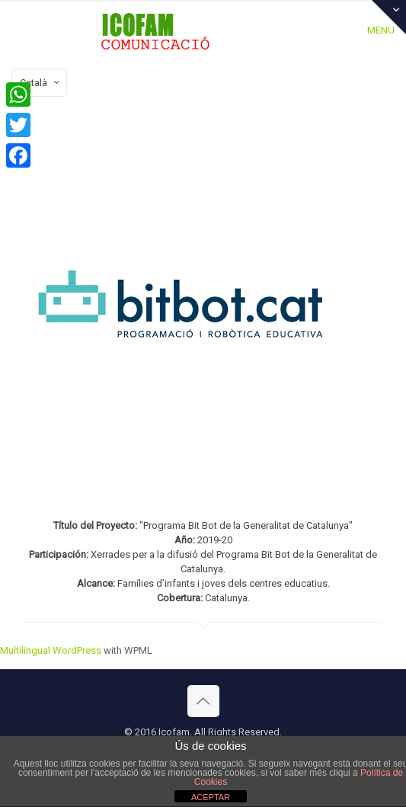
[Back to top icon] (203, 701)
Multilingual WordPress (50, 650)
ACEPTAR (210, 797)
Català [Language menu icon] (41, 82)
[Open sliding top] (389, 17)
